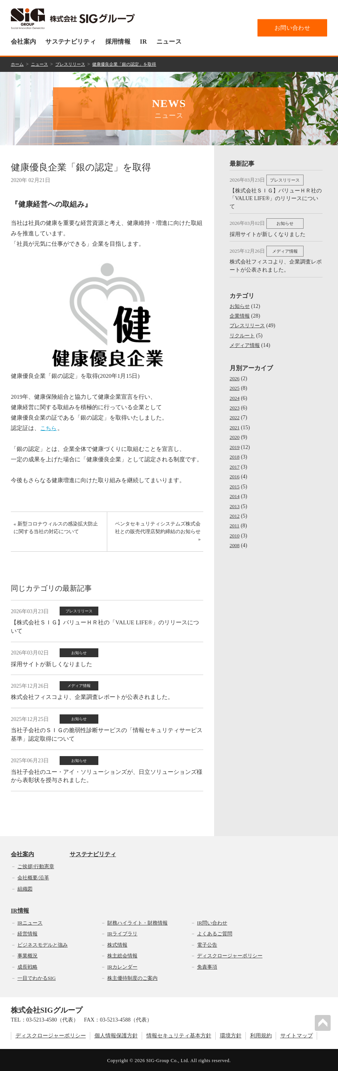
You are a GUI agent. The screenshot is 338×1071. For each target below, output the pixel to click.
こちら (49, 427)
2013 (235, 500)
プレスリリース (74, 63)
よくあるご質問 (214, 932)
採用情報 (117, 41)
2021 (235, 423)
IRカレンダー (122, 966)
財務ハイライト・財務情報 (137, 922)
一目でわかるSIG (36, 976)
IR (143, 41)
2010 (235, 530)
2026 (235, 374)
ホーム (18, 63)
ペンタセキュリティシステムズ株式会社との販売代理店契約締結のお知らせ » (160, 534)
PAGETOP (324, 1021)
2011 (235, 520)
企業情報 (240, 312)
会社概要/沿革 (33, 876)
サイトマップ (296, 1034)
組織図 (25, 887)
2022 (235, 413)
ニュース (169, 41)
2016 (235, 471)
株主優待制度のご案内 (132, 976)
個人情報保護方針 (116, 1034)
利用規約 (261, 1034)
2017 (235, 461)
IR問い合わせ (212, 922)
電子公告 (207, 944)
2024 (235, 393)
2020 (235, 432)
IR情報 (20, 910)
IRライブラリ (122, 932)
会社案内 (23, 41)
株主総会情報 (122, 954)
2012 (235, 510)
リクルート (243, 332)
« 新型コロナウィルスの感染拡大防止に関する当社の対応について (56, 530)
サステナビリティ (70, 41)
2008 (235, 539)
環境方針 (231, 1034)
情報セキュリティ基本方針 (178, 1034)
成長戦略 (27, 966)
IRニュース (30, 922)
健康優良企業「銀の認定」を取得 (132, 63)
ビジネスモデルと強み (42, 944)
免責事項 (207, 966)
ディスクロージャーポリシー (230, 954)
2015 (235, 481)
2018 (235, 452)
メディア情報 (246, 341)
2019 (235, 442)
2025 (235, 384)
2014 (235, 491)
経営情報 (27, 932)
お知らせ (240, 302)
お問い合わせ (292, 27)
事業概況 (27, 954)
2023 (235, 403)
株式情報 (117, 944)
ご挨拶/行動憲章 (35, 865)
